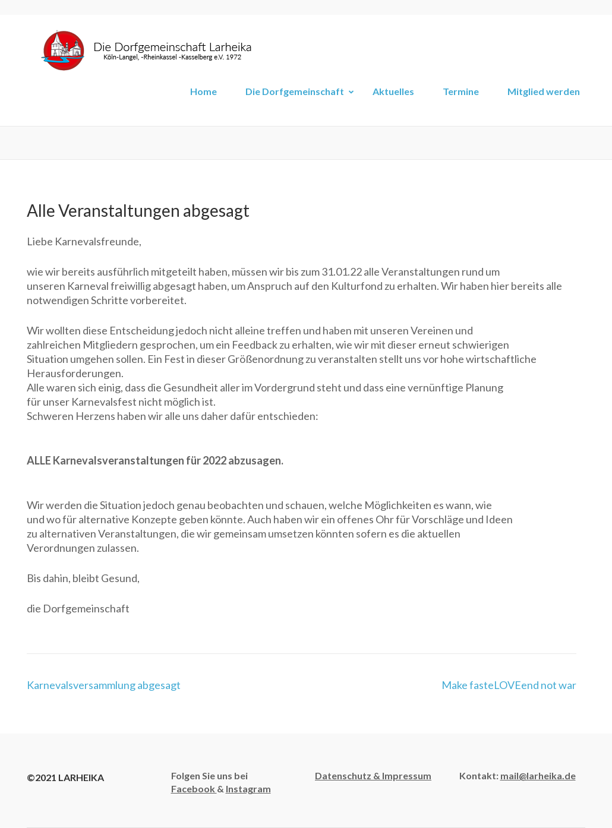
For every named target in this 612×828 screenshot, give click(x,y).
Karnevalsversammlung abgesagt (104, 684)
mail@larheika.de (538, 775)
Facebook (194, 788)
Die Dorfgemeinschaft (294, 91)
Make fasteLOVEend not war (508, 684)
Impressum (406, 775)
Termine (461, 91)
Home (203, 91)
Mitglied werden (543, 91)
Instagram (248, 788)
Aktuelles (393, 91)
